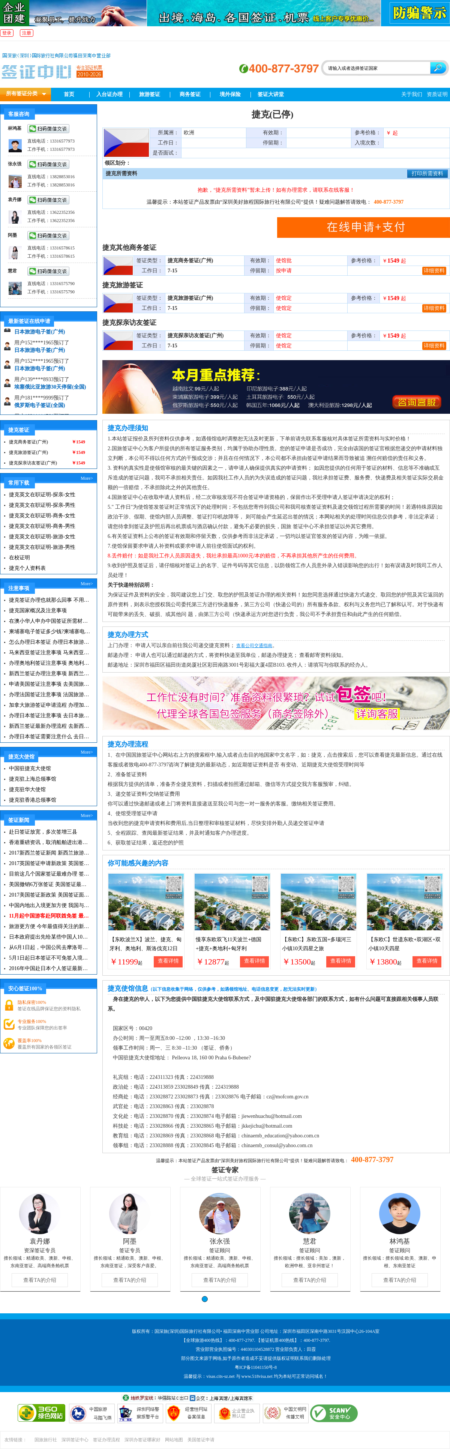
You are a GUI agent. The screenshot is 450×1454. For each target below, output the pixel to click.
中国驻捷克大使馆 (30, 768)
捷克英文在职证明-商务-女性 (42, 515)
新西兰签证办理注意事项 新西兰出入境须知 (49, 673)
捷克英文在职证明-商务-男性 (42, 526)
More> (87, 478)
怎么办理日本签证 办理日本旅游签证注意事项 (49, 642)
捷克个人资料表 (27, 568)
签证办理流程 (106, 1439)
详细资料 (434, 270)
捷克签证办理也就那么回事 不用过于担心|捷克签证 (49, 600)
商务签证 (190, 94)
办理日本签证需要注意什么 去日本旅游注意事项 (49, 736)
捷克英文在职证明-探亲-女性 (42, 494)
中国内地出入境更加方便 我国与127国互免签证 (49, 905)
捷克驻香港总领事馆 (32, 800)
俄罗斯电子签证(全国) (39, 409)
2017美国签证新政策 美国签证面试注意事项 (49, 895)
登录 (6, 33)
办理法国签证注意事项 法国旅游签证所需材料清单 (49, 694)
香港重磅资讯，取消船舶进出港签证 (49, 842)
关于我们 (411, 94)
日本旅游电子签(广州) (39, 335)
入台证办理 (109, 94)
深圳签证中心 (75, 1439)
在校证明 (19, 557)
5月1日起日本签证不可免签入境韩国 (49, 958)
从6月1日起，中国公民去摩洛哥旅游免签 (49, 947)
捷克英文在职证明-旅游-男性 (42, 547)
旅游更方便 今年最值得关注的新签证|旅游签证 (49, 926)
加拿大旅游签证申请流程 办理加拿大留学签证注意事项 (49, 705)
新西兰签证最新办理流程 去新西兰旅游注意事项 (49, 726)
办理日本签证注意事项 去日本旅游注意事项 (49, 715)
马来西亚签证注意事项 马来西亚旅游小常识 (49, 652)
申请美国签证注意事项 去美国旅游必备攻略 (49, 684)
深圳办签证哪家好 (142, 1439)
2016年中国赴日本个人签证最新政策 (49, 968)
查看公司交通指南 (254, 645)
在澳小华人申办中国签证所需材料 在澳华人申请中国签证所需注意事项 (49, 621)
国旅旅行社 (45, 1439)
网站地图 (174, 1439)
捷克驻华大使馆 (27, 789)
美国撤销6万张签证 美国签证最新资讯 (49, 884)
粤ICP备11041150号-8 (256, 1367)
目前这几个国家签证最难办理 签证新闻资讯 (49, 874)
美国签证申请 (201, 1439)
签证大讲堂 (271, 94)
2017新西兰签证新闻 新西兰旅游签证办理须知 (49, 853)
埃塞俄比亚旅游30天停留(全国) (50, 390)
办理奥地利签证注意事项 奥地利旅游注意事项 (49, 663)
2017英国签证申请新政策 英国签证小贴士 (49, 863)
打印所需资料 (427, 173)
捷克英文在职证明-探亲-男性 (42, 505)
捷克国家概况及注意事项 (38, 610)
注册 (26, 33)
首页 (69, 94)
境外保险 (230, 94)
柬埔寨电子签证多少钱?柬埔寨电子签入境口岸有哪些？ (49, 631)
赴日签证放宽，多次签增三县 (43, 832)
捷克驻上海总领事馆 (32, 779)
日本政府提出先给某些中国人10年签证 (49, 937)
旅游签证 (149, 94)
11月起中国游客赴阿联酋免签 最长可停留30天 (49, 916)
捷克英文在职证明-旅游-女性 (42, 536)
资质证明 (437, 94)
